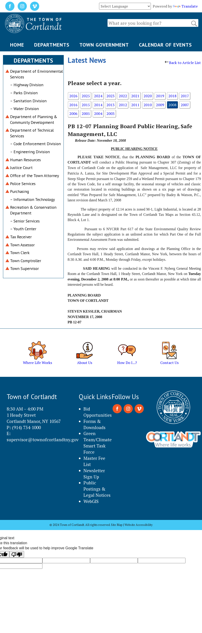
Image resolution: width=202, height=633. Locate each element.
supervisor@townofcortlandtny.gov (43, 439)
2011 (135, 104)
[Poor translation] (16, 554)
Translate (185, 6)
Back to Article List (183, 62)
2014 (98, 104)
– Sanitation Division (28, 100)
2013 (110, 104)
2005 (86, 113)
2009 (160, 104)
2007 (185, 104)
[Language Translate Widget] (125, 6)
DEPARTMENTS (51, 45)
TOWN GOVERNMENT (104, 45)
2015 (86, 104)
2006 (73, 113)
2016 (73, 104)
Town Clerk (20, 252)
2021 (135, 95)
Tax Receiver (21, 236)
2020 (148, 95)
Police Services (23, 183)
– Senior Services (25, 221)
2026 (73, 95)
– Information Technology (32, 199)
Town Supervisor (24, 268)
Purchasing (19, 191)
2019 (160, 95)
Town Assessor (22, 244)
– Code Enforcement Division (35, 143)
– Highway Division (26, 84)
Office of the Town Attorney (34, 175)
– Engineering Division (30, 151)
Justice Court (21, 167)
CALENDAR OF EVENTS (165, 45)
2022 (123, 95)
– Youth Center (23, 228)
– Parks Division (24, 92)
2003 (110, 113)
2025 (86, 95)
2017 (185, 95)
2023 (110, 95)
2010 (148, 104)
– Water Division (24, 108)
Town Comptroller (25, 260)
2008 (172, 104)
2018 (172, 95)
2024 (98, 95)
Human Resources (25, 159)
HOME (17, 45)
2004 (98, 113)
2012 (123, 104)
